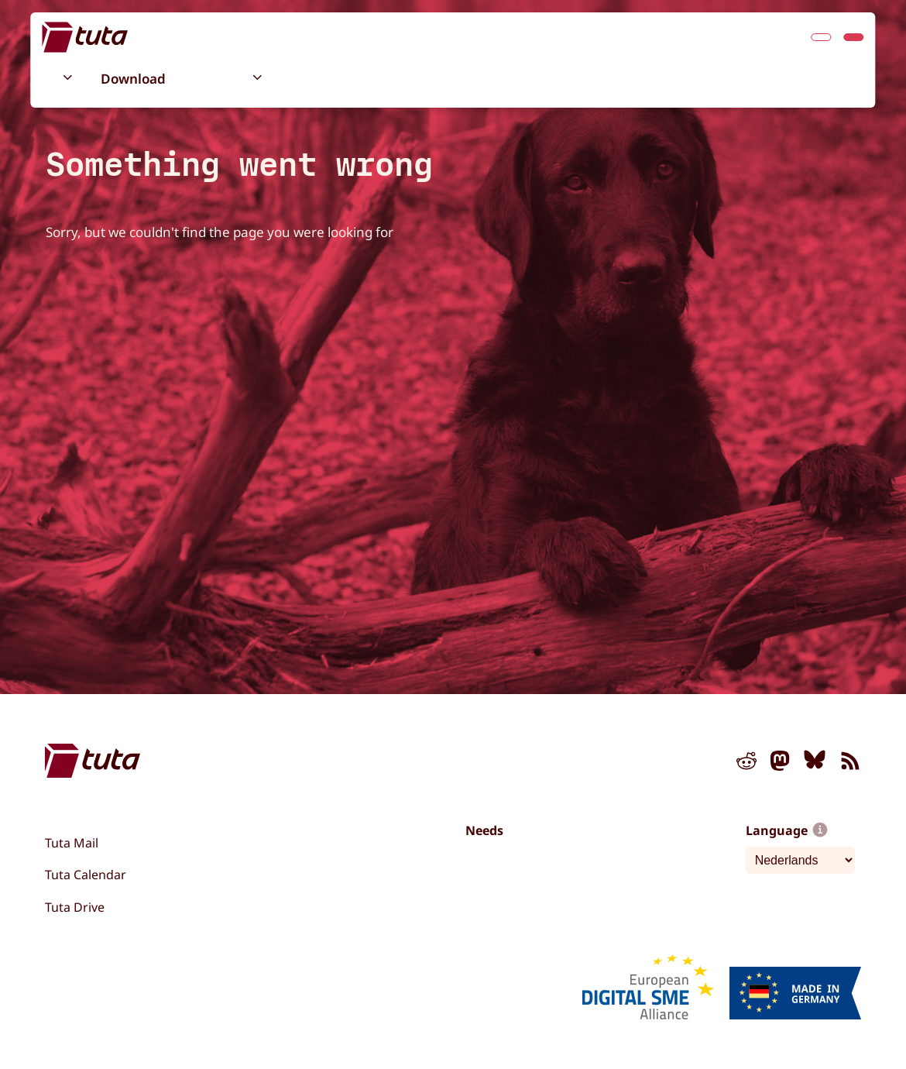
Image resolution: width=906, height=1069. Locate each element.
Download (133, 79)
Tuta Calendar (85, 874)
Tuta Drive (75, 907)
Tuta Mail (71, 842)
